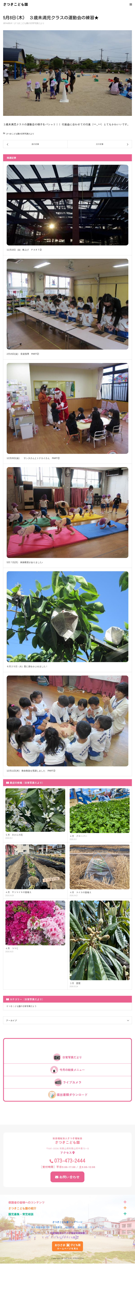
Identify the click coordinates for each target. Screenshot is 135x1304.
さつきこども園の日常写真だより (29, 23)
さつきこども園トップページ (67, 1222)
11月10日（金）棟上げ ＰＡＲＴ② (24, 250)
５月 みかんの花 (14, 834)
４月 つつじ (11, 948)
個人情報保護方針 (40, 1227)
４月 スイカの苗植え (80, 892)
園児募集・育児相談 (20, 1214)
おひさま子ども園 (66, 1237)
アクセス (66, 1153)
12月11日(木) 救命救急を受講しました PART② (31, 770)
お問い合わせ (69, 1177)
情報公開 (82, 1227)
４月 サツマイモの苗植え (18, 892)
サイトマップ (97, 1227)
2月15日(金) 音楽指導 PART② (23, 354)
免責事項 (57, 1227)
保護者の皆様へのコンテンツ (26, 1202)
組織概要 (69, 1227)
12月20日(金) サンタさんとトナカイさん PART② (33, 458)
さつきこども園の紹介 (22, 1208)
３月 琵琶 (75, 983)
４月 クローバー (78, 836)
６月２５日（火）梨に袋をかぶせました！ (27, 666)
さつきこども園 (15, 4)
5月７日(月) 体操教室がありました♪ (25, 562)
